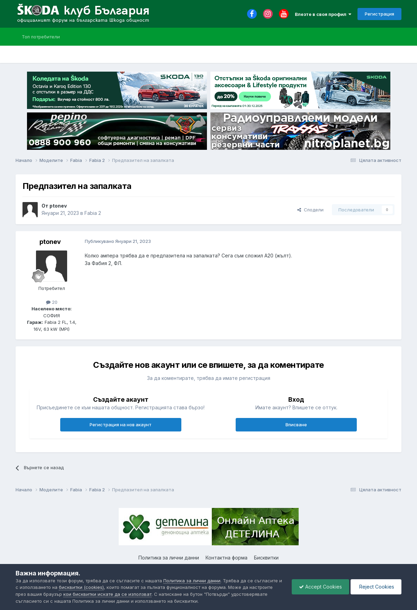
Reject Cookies (376, 587)
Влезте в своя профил (323, 14)
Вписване (296, 424)
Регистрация (379, 14)
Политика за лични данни (168, 558)
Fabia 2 (92, 213)
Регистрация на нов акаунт (121, 424)
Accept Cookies (320, 587)
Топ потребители (41, 36)
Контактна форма (226, 558)
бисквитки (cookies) (81, 587)
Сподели (310, 209)
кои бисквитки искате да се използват (107, 594)
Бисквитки (266, 558)
